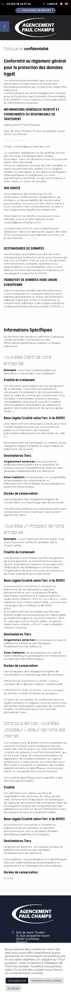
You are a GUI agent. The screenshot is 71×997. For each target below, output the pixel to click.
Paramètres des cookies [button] (46, 980)
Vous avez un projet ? (37, 10)
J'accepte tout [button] (17, 980)
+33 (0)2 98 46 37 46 (18, 3)
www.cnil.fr (30, 238)
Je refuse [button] (13, 988)
